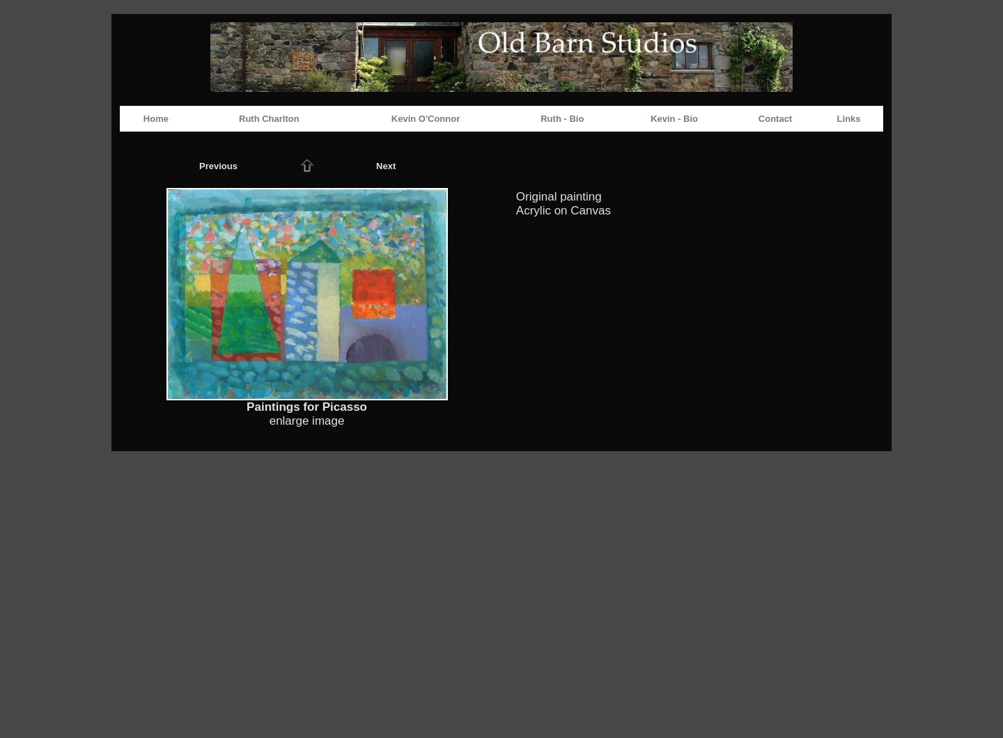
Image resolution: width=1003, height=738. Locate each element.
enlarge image (307, 420)
